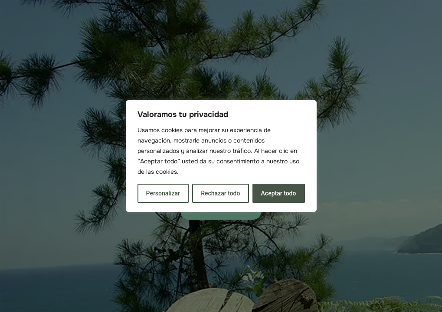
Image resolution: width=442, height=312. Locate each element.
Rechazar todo (220, 193)
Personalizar (163, 193)
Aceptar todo (278, 193)
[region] (221, 156)
